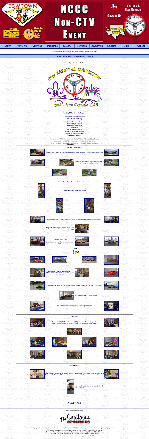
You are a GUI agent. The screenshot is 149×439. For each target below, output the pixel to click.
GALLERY (67, 46)
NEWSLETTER (97, 46)
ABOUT (8, 46)
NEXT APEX (74, 403)
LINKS (126, 46)
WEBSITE (141, 46)
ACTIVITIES (82, 46)
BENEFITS (111, 46)
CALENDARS (52, 46)
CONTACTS (22, 46)
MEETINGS (37, 46)
